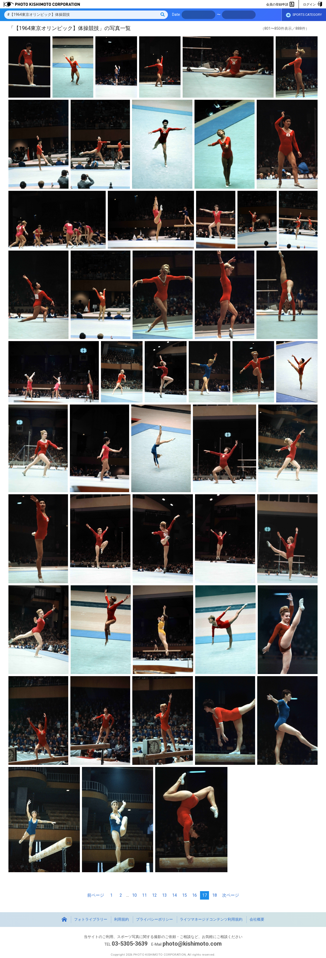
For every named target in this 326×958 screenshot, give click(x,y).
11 (144, 895)
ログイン (312, 4)
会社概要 (257, 919)
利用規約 (121, 919)
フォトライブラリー (90, 919)
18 (214, 895)
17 (204, 895)
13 (164, 895)
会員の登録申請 (280, 4)
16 (194, 895)
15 (184, 895)
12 (154, 895)
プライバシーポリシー (154, 919)
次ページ (230, 895)
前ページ (95, 895)
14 (174, 895)
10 (134, 895)
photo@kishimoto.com (192, 943)
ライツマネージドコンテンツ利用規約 (211, 919)
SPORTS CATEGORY (304, 15)
